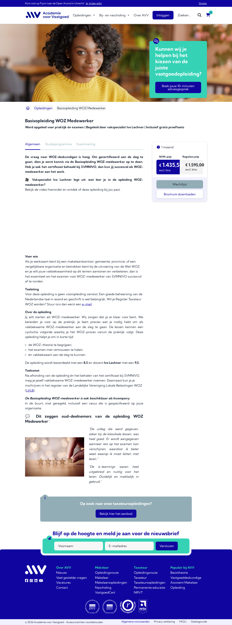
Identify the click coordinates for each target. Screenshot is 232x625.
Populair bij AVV (182, 567)
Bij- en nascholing (114, 15)
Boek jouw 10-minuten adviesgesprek (178, 87)
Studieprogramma (58, 144)
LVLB (30, 390)
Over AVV (141, 15)
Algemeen (32, 144)
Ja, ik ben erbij (94, 3)
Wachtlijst (180, 184)
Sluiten (203, 3)
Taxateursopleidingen (149, 582)
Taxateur (140, 567)
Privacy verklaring (164, 621)
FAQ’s (183, 621)
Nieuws (61, 572)
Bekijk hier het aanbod (116, 514)
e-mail (87, 304)
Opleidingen (84, 15)
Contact (62, 587)
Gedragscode (199, 621)
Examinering (86, 144)
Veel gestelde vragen (71, 578)
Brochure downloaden (180, 194)
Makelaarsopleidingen (111, 582)
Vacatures (63, 582)
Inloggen (163, 15)
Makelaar (102, 567)
